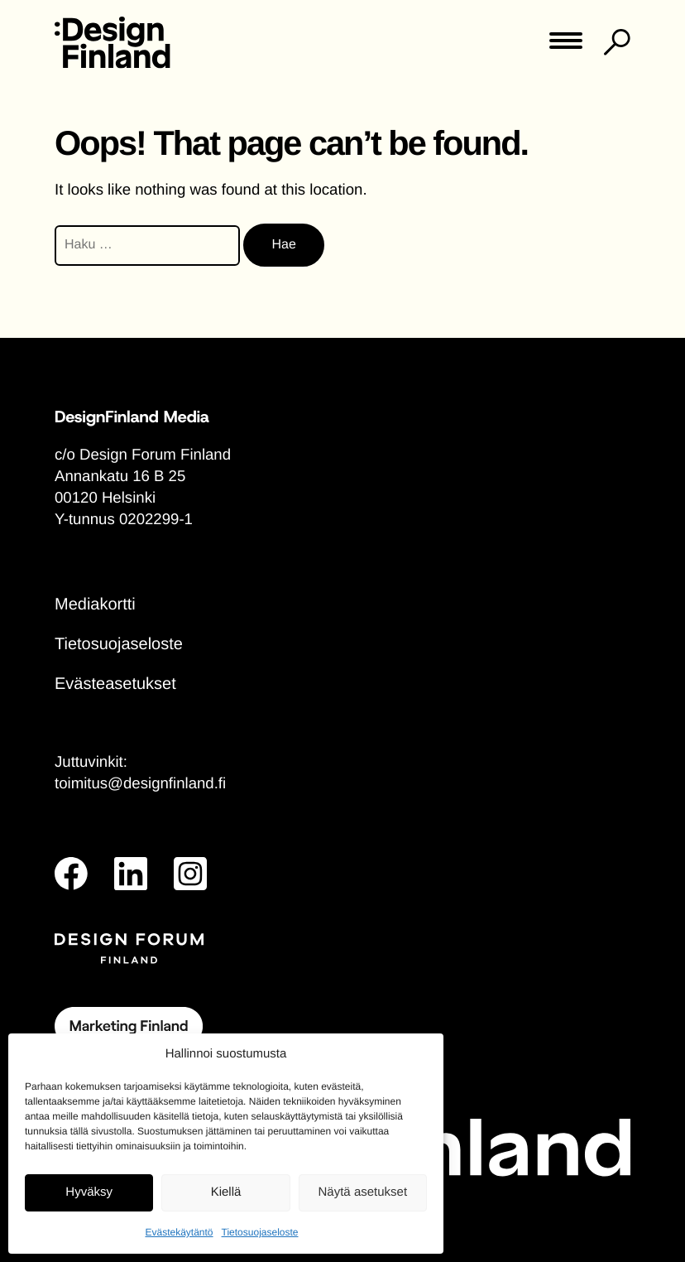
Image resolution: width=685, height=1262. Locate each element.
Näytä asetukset (363, 1192)
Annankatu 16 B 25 (120, 475)
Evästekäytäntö (179, 1232)
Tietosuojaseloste (260, 1232)
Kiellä (226, 1192)
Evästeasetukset (115, 684)
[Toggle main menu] (566, 46)
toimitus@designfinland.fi (140, 783)
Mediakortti (95, 604)
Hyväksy (89, 1192)
